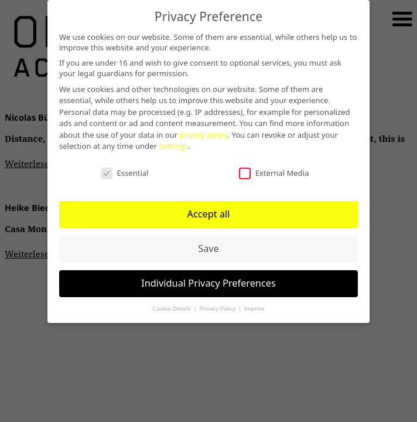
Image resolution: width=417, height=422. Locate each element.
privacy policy (284, 132)
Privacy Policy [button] (218, 306)
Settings (265, 143)
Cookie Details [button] (173, 306)
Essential (124, 170)
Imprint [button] (254, 306)
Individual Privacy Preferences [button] (208, 280)
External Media (273, 170)
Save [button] (208, 246)
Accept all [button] (208, 211)
